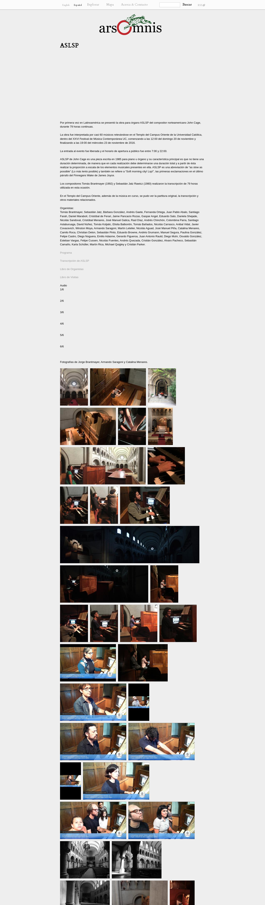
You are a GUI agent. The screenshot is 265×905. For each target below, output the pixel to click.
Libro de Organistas (71, 269)
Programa (66, 252)
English (66, 5)
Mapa (110, 4)
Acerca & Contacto (134, 4)
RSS (201, 5)
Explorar (93, 4)
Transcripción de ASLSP (74, 260)
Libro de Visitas (69, 277)
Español (78, 5)
